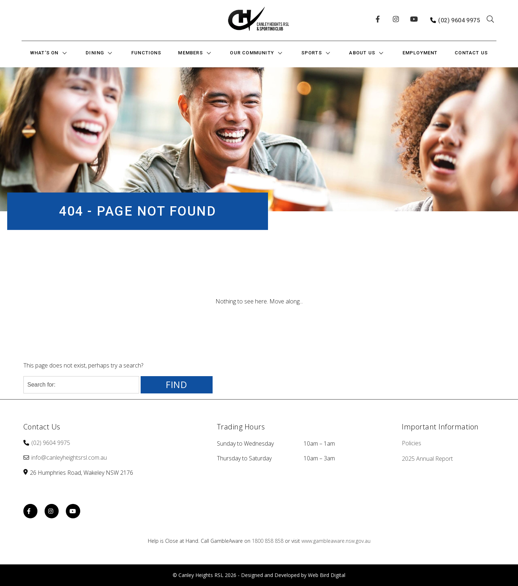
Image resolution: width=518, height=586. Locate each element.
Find (176, 384)
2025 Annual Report (427, 459)
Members (190, 52)
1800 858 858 (267, 540)
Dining (95, 52)
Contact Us (471, 52)
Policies (411, 443)
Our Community (252, 52)
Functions (146, 52)
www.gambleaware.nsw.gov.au (336, 540)
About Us (362, 52)
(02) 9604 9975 (459, 20)
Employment (420, 52)
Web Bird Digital (326, 575)
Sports (311, 52)
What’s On (44, 52)
